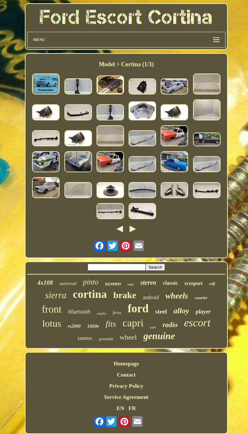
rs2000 (74, 326)
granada (106, 338)
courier (201, 297)
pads (153, 327)
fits (111, 324)
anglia (101, 313)
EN (120, 408)
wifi (212, 283)
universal (68, 283)
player (203, 311)
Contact (126, 375)
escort (197, 323)
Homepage (126, 364)
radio (170, 325)
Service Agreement (126, 397)
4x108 (45, 282)
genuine (159, 336)
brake (125, 295)
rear (130, 284)
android (151, 297)
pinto (90, 282)
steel (161, 311)
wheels (176, 295)
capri (133, 323)
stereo (148, 282)
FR (132, 408)
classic (170, 283)
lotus (51, 323)
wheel (128, 337)
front (52, 309)
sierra (55, 295)
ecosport (194, 283)
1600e (93, 326)
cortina (90, 294)
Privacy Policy (126, 386)
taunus (85, 338)
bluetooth (79, 311)
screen (113, 283)
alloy (181, 310)
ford (138, 308)
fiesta (117, 312)
